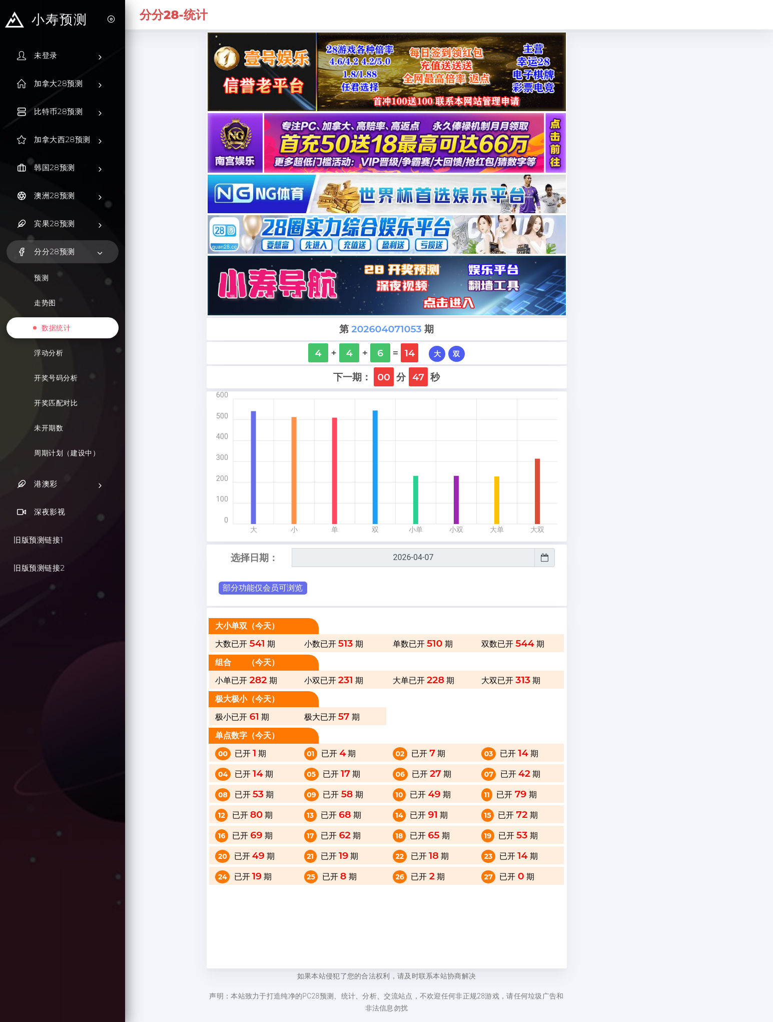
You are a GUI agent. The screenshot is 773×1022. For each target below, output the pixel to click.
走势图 (45, 303)
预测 (41, 278)
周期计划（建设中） (67, 453)
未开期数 (48, 428)
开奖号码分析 (56, 378)
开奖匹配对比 (56, 403)
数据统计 (56, 328)
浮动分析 (48, 353)
